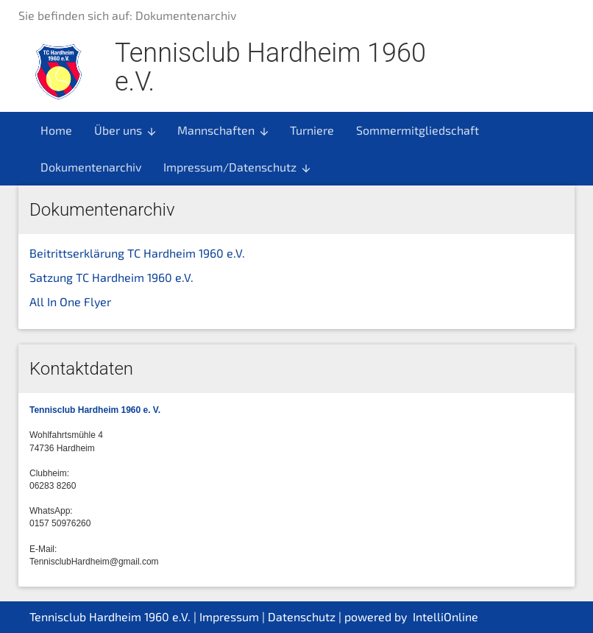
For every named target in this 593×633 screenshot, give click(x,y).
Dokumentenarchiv (90, 167)
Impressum (229, 616)
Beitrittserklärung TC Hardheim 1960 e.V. (137, 253)
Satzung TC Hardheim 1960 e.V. (111, 277)
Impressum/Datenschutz (237, 167)
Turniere (312, 130)
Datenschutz (301, 616)
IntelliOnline (445, 616)
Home (56, 130)
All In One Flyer (70, 301)
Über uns (125, 130)
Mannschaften (223, 130)
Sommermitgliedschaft (417, 130)
